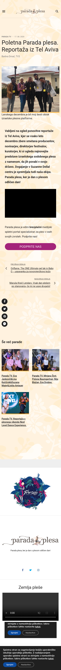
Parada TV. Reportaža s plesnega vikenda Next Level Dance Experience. (14, 422)
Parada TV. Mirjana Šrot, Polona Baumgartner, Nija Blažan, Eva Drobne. (45, 379)
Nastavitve (26, 664)
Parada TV (6, 37)
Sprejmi (9, 664)
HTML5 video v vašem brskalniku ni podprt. (30, 607)
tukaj (51, 658)
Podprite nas (30, 246)
